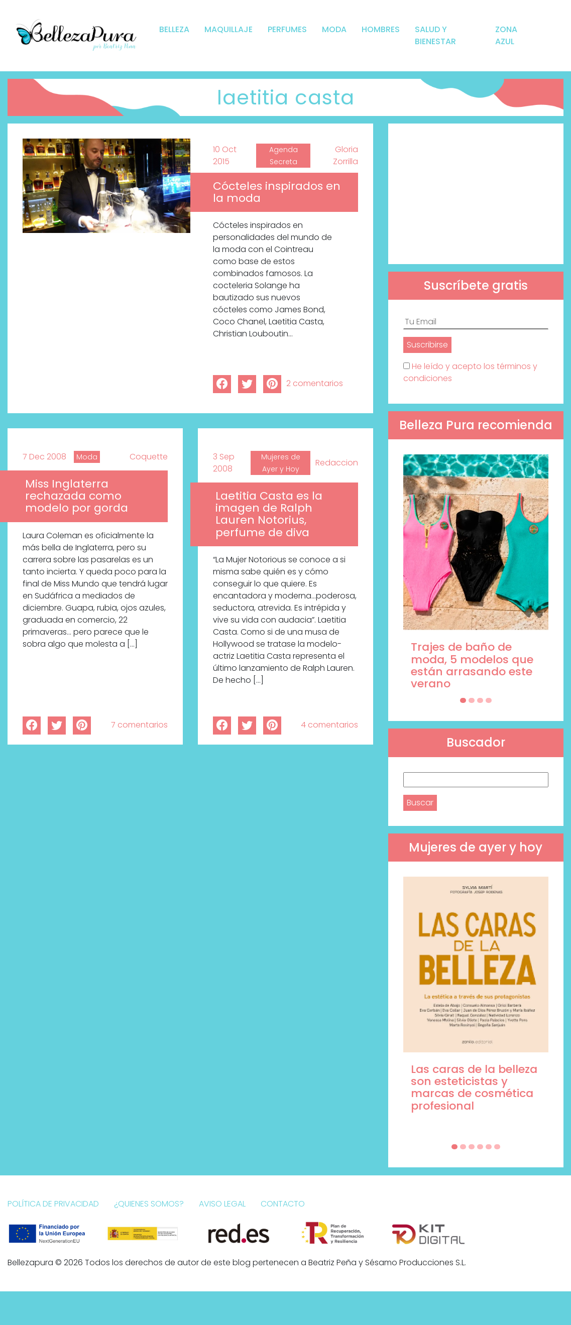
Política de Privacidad (53, 1204)
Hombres (381, 29)
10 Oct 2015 (225, 155)
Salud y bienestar (435, 35)
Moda (334, 29)
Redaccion (336, 462)
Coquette (149, 456)
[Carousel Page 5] (489, 1146)
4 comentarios (329, 725)
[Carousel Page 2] (472, 700)
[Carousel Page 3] (480, 700)
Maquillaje (228, 29)
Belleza (174, 29)
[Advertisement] (475, 194)
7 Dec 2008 (44, 456)
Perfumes (287, 29)
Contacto (283, 1204)
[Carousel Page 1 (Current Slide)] (463, 700)
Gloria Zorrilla (345, 155)
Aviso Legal (222, 1204)
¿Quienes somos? (149, 1204)
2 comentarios (314, 383)
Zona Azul (506, 35)
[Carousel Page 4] (489, 700)
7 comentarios (139, 725)
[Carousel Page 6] (497, 1146)
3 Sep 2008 (224, 462)
